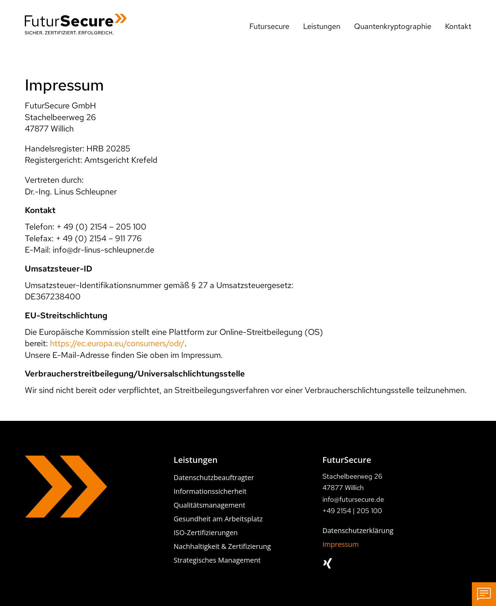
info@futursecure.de (353, 499)
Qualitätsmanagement (209, 505)
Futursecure (269, 26)
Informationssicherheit (210, 491)
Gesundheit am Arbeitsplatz (218, 518)
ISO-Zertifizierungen (206, 532)
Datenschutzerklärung (357, 530)
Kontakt (458, 26)
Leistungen (321, 26)
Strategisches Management (217, 560)
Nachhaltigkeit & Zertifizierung (222, 546)
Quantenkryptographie (392, 26)
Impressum (340, 544)
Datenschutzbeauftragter (214, 477)
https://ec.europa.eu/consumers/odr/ (117, 343)
